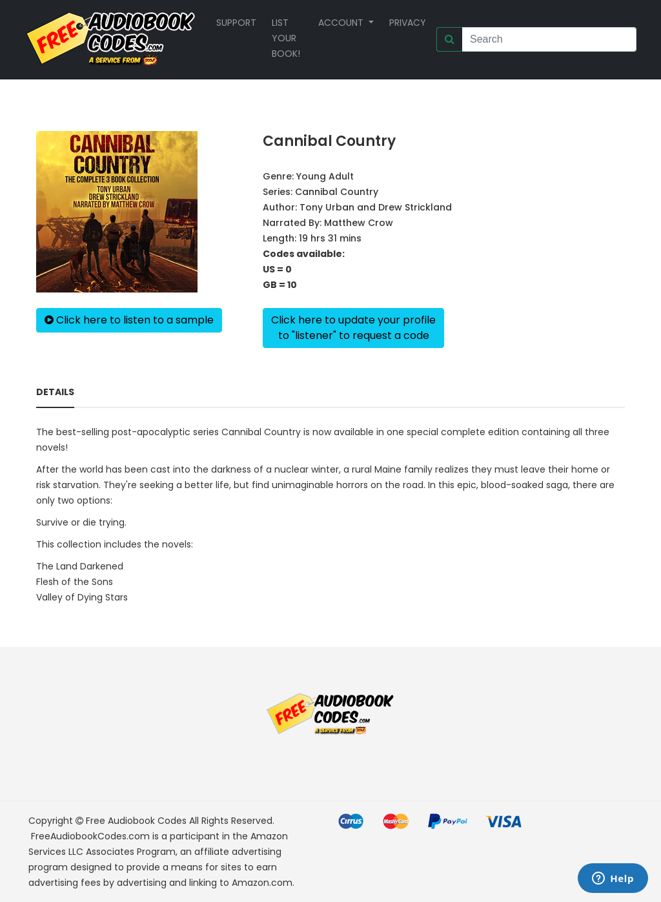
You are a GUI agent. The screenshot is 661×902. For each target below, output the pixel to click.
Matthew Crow (358, 222)
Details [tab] (55, 391)
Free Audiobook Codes (136, 820)
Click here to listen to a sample (129, 320)
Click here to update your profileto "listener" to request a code (353, 328)
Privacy (407, 22)
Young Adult (325, 176)
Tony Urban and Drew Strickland (376, 207)
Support (236, 22)
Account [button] (342, 22)
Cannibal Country (336, 191)
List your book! (286, 38)
